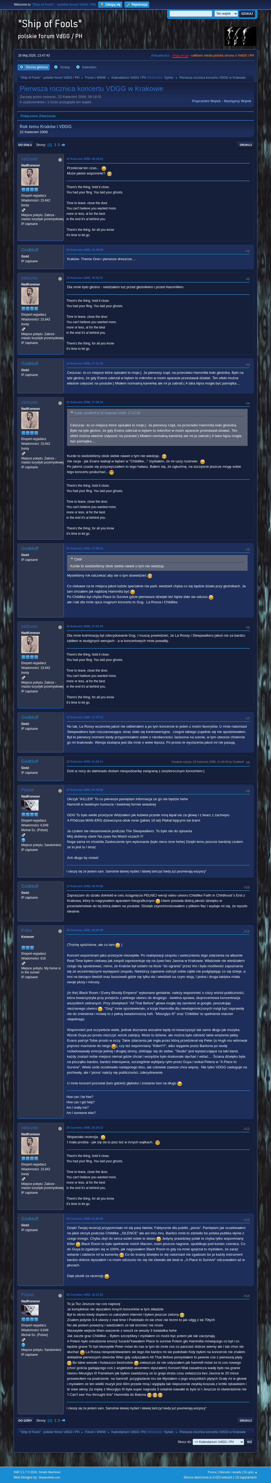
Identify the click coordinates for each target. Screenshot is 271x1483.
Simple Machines (49, 1472)
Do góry (25, 1420)
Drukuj (246, 144)
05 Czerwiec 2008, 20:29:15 (84, 1127)
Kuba (26, 930)
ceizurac (29, 158)
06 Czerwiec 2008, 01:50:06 (84, 1218)
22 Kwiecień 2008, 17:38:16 (84, 548)
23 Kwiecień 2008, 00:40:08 (84, 886)
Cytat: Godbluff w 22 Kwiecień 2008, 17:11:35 (107, 413)
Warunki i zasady (230, 1472)
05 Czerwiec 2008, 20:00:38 (84, 930)
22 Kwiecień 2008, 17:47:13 (84, 717)
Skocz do (184, 1442)
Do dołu (25, 144)
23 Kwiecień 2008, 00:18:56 (84, 789)
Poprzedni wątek (206, 101)
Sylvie (168, 78)
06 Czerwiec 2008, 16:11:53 (84, 1294)
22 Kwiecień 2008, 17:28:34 (84, 402)
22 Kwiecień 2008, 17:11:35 (84, 363)
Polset (27, 789)
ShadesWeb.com (49, 1477)
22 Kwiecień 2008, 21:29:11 (84, 761)
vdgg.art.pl (180, 55)
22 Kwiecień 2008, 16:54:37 (84, 277)
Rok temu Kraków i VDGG (46, 126)
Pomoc (212, 1472)
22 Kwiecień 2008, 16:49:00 (84, 249)
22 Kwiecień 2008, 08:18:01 (84, 158)
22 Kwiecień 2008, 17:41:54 (84, 626)
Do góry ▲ (250, 1472)
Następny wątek (237, 101)
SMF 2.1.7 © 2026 (25, 1472)
